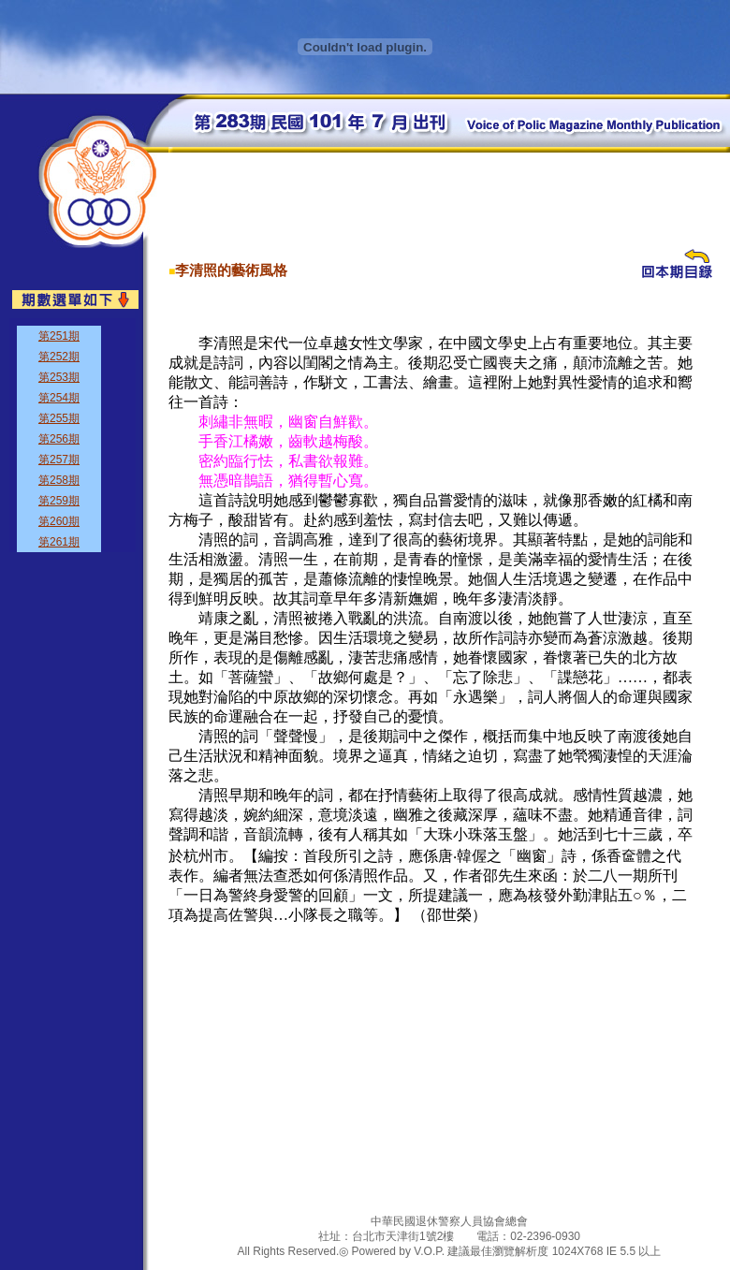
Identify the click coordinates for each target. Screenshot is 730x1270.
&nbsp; (72, 435)
